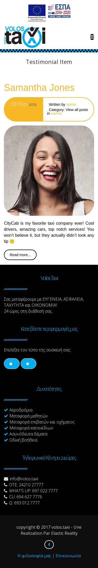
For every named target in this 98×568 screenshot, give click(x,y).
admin (71, 104)
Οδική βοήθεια (23, 440)
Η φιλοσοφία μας (34, 556)
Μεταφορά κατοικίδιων (31, 428)
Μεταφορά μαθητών (28, 416)
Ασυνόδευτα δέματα (28, 434)
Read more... (20, 255)
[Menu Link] (92, 37)
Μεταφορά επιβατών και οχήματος (42, 422)
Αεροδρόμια (20, 410)
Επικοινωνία (68, 556)
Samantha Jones (39, 87)
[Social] (12, 363)
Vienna (56, 113)
